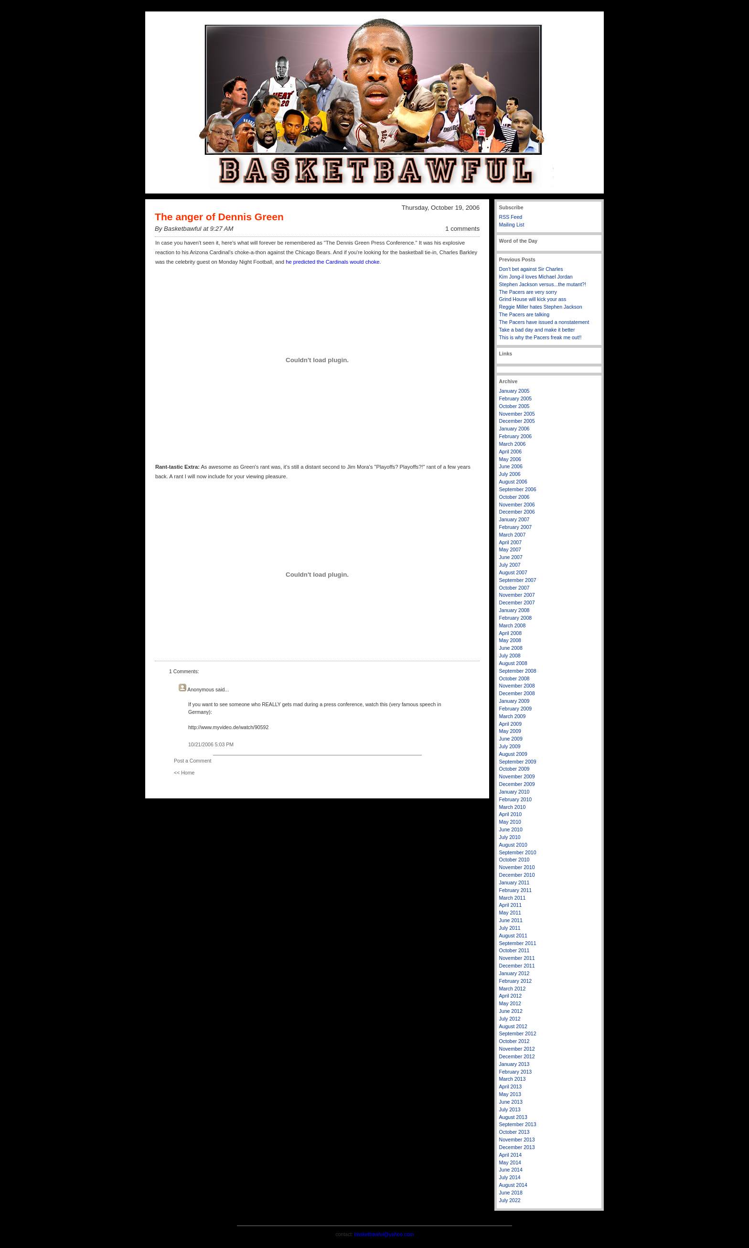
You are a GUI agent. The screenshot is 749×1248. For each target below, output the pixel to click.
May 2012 (510, 1003)
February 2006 (515, 436)
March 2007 (512, 535)
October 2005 (514, 406)
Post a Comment (193, 761)
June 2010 (511, 829)
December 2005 (517, 421)
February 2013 (515, 1072)
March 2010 (512, 807)
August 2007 (513, 572)
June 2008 (511, 648)
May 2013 (510, 1094)
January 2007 (514, 519)
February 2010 (515, 799)
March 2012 (512, 988)
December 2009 (517, 784)
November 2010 (517, 867)
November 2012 (517, 1049)
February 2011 (515, 890)
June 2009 (511, 739)
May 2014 (510, 1162)
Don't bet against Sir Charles (531, 269)
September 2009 (517, 761)
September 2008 (517, 671)
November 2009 (517, 776)
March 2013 (512, 1079)
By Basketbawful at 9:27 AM (194, 228)
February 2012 (515, 981)
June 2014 (511, 1170)
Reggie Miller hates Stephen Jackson (540, 307)
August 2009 (513, 754)
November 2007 (517, 595)
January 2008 (514, 610)
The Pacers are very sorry (528, 292)
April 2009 (510, 724)
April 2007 (510, 542)
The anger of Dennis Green (219, 216)
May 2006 (510, 459)
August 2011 (513, 935)
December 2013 (517, 1147)
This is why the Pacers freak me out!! (540, 337)
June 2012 (511, 1011)
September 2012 (517, 1033)
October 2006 (514, 497)
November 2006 (517, 504)
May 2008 (510, 640)
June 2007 (511, 557)
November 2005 (517, 414)
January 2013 (514, 1064)
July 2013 (510, 1109)
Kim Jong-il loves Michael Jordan (536, 277)
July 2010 (510, 837)
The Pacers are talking (524, 314)
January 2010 (514, 792)
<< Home (184, 772)
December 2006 (517, 512)
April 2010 (510, 814)
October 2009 (514, 769)
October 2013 (514, 1132)
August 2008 (513, 663)
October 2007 (514, 588)
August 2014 (513, 1185)
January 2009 (514, 701)
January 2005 (514, 391)
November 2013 (517, 1139)
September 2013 (517, 1124)
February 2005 (515, 398)
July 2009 (510, 746)
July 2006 (510, 474)
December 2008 (517, 693)
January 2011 (514, 882)
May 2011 (510, 912)
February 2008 (515, 618)
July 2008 (510, 655)
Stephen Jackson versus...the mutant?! (542, 284)
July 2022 (510, 1200)
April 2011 (510, 905)
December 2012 (517, 1056)
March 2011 (512, 898)
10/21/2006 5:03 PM (211, 744)
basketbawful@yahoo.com (384, 1234)
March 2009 (512, 716)
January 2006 (514, 428)
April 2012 (510, 996)
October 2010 (514, 859)
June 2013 (511, 1102)
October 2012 (514, 1041)
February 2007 (515, 527)
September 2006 (517, 489)
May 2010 (510, 822)
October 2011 (514, 950)
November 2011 (517, 958)
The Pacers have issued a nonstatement (544, 322)
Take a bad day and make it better (537, 330)
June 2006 (511, 466)
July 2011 (510, 928)
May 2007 (510, 549)
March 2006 (512, 444)
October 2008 (514, 678)
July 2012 (510, 1019)
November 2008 (517, 686)
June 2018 (511, 1192)
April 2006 (510, 451)
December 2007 (517, 602)
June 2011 (511, 920)
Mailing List (511, 224)
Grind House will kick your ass (533, 299)
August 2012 (513, 1026)
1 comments (462, 228)
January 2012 (514, 973)
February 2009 (515, 708)
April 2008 (510, 633)
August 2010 (513, 845)
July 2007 (510, 565)
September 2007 (517, 580)
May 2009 (510, 731)
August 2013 (513, 1117)
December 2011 (517, 965)
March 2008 (512, 625)
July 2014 (510, 1177)
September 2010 (517, 852)
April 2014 (510, 1155)
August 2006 (513, 481)
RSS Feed (511, 217)
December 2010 (517, 875)
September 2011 (517, 943)
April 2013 (510, 1086)
